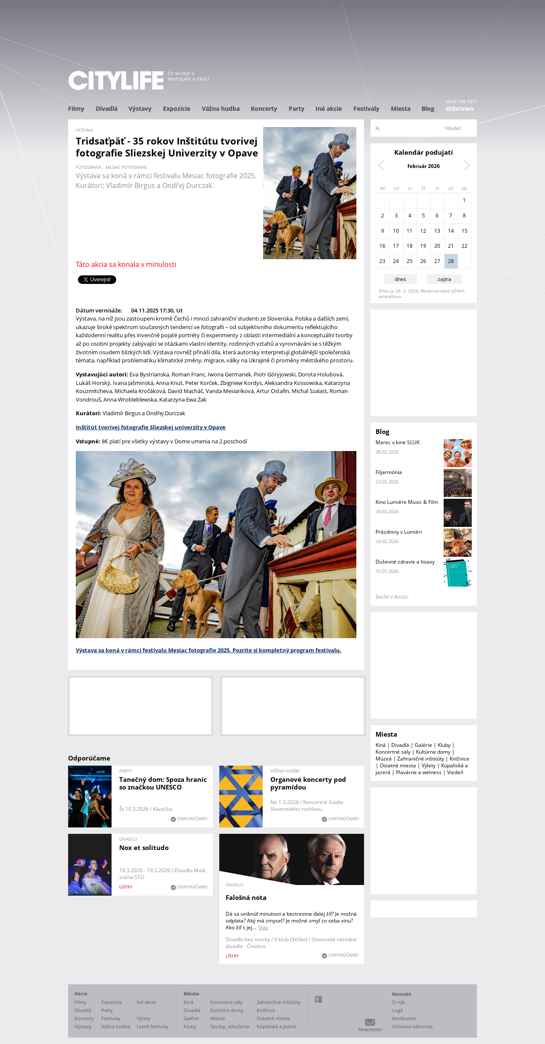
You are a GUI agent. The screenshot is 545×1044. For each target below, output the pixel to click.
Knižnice (459, 758)
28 (451, 261)
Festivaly (366, 108)
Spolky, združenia (229, 1026)
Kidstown (459, 108)
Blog (428, 108)
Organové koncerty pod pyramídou (308, 783)
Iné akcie (329, 108)
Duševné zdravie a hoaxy (405, 561)
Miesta (400, 108)
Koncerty (264, 108)
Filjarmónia (389, 472)
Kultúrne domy (433, 751)
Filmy (76, 108)
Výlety (429, 765)
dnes (400, 279)
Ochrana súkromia (412, 1026)
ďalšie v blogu (392, 597)
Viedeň (455, 772)
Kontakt (401, 994)
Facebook (318, 999)
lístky (125, 887)
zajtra (444, 279)
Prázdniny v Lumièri (399, 531)
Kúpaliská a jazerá (276, 1026)
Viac (263, 927)
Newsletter (370, 1029)
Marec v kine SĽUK (397, 442)
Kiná (381, 745)
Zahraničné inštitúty (420, 758)
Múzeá (384, 758)
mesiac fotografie (126, 167)
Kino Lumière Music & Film (407, 502)
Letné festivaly (153, 1026)
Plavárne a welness (419, 772)
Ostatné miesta (398, 765)
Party (296, 108)
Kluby (444, 745)
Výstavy (140, 108)
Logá (397, 1010)
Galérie (423, 745)
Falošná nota (246, 897)
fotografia (88, 167)
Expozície (176, 108)
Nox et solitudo (144, 847)
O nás (398, 1002)
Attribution (404, 1018)
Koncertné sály (393, 751)
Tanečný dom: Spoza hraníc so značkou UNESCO (163, 783)
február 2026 (423, 166)
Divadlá (107, 108)
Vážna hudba (221, 108)
